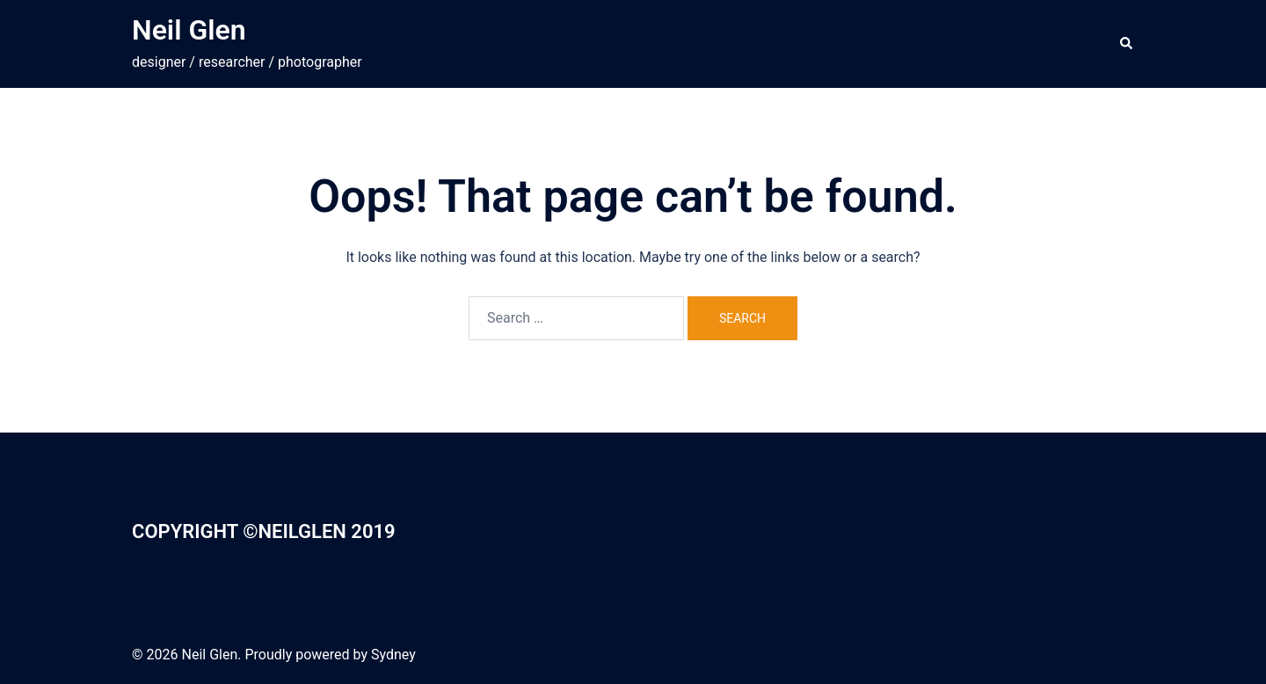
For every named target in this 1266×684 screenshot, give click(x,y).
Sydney (393, 654)
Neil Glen (189, 30)
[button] (1127, 44)
